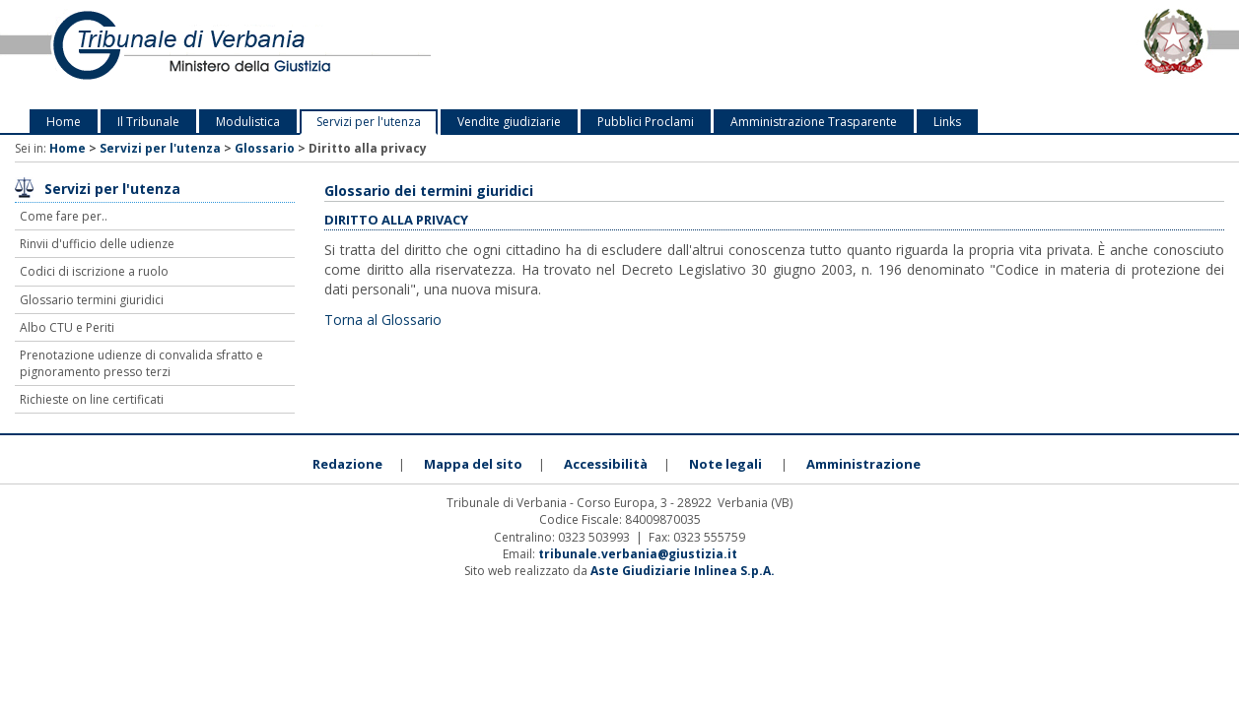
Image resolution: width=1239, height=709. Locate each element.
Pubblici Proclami (645, 121)
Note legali (725, 464)
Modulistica (248, 121)
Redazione (347, 464)
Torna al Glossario (383, 319)
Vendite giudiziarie (509, 121)
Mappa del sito (473, 464)
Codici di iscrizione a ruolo (94, 271)
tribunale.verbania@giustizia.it (637, 554)
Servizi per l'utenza (368, 121)
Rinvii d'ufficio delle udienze (97, 243)
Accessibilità (606, 464)
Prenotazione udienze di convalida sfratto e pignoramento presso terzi (141, 363)
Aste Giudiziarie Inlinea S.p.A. (682, 570)
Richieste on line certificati (92, 399)
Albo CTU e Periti (67, 327)
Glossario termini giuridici (92, 299)
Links (947, 121)
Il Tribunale (148, 121)
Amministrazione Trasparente (813, 121)
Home (63, 121)
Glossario (265, 148)
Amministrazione (863, 464)
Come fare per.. (63, 216)
